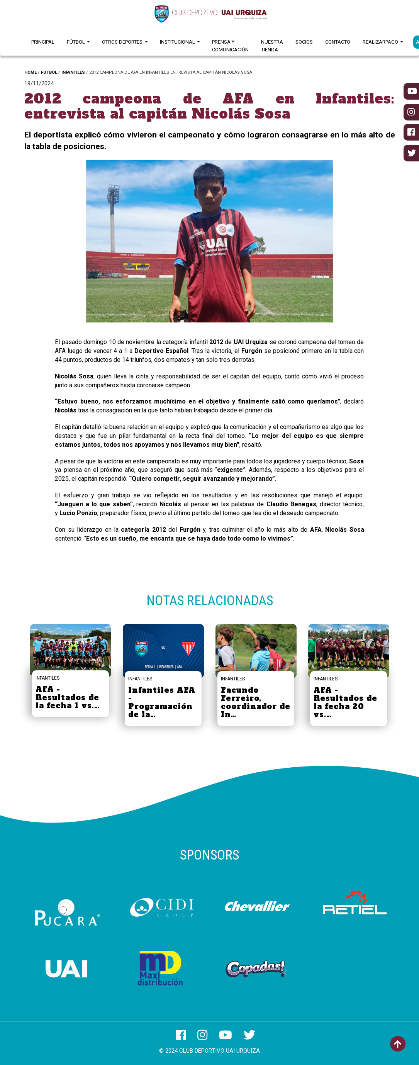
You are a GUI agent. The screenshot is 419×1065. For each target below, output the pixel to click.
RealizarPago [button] (381, 42)
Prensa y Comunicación (230, 46)
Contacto (337, 42)
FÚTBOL (49, 72)
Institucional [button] (178, 42)
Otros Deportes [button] (123, 42)
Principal (42, 42)
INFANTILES (73, 72)
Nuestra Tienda (272, 46)
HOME (30, 72)
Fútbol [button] (76, 42)
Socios (304, 42)
